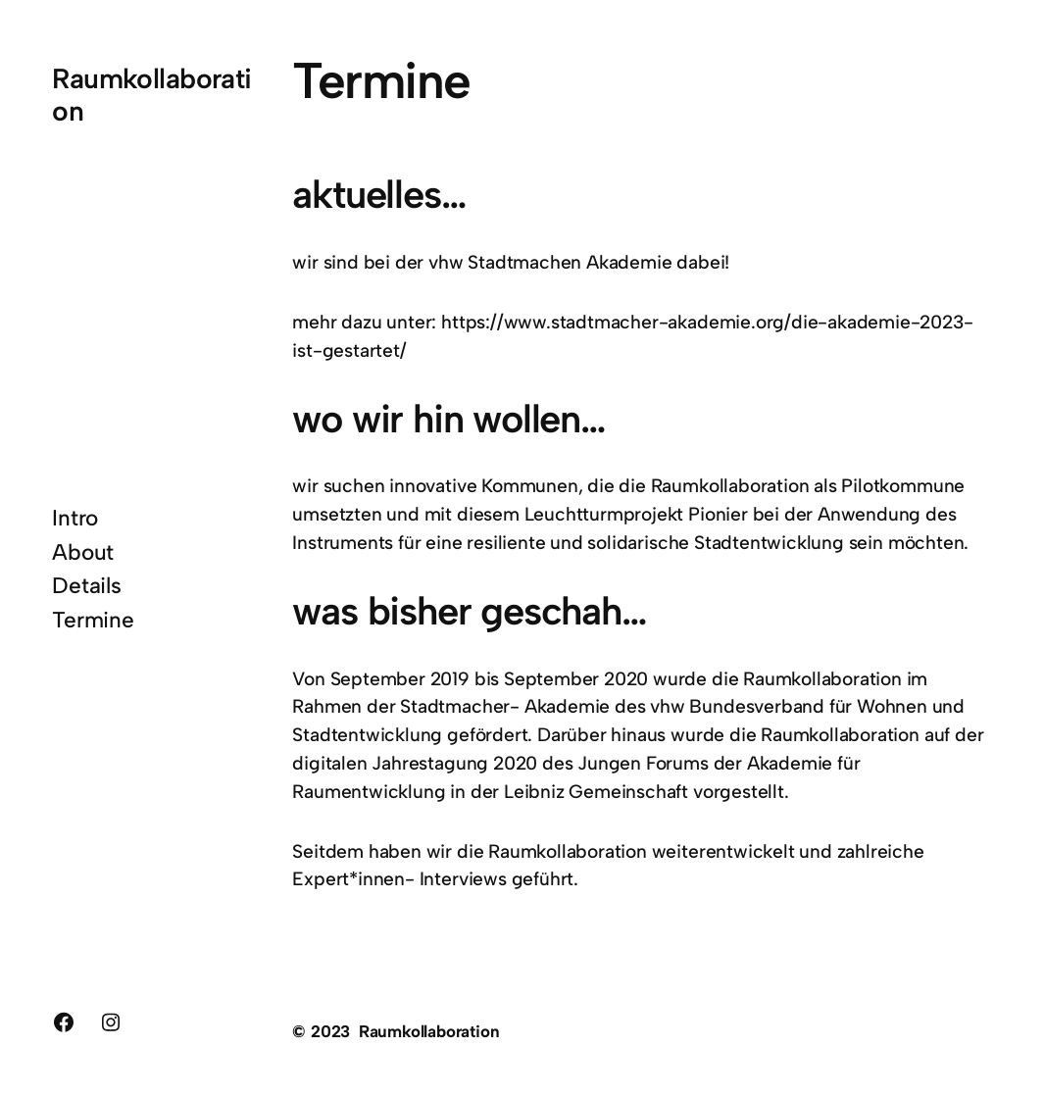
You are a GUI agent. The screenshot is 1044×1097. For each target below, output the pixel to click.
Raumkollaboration (152, 94)
